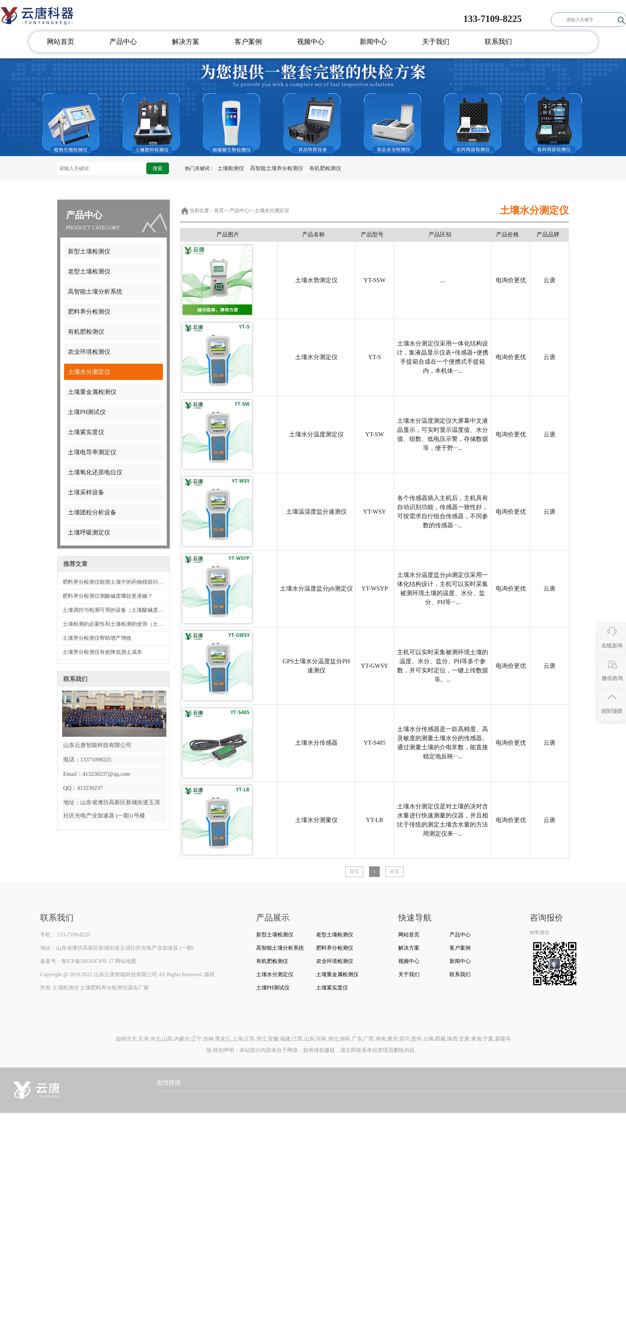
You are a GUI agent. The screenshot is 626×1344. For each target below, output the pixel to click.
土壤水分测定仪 (89, 372)
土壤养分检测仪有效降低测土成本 (102, 652)
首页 (219, 210)
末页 (394, 871)
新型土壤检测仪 (89, 251)
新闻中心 (373, 41)
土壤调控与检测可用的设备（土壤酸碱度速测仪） (114, 610)
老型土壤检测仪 (89, 271)
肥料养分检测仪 (89, 311)
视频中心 (310, 41)
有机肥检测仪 (325, 168)
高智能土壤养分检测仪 (276, 168)
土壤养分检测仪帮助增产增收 (97, 638)
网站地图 (125, 961)
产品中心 (123, 41)
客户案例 (248, 41)
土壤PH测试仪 (87, 412)
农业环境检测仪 (89, 352)
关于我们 (435, 41)
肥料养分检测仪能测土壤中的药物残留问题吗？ (114, 582)
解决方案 (185, 41)
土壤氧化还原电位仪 (95, 472)
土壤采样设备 (86, 492)
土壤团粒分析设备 (92, 512)
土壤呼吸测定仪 (89, 532)
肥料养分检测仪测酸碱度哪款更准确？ (108, 596)
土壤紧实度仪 (86, 432)
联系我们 (498, 41)
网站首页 (60, 41)
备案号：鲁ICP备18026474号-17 (77, 961)
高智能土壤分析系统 (95, 291)
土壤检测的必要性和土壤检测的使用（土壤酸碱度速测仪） (114, 624)
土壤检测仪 (231, 168)
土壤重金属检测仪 (92, 392)
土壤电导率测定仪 (92, 452)
